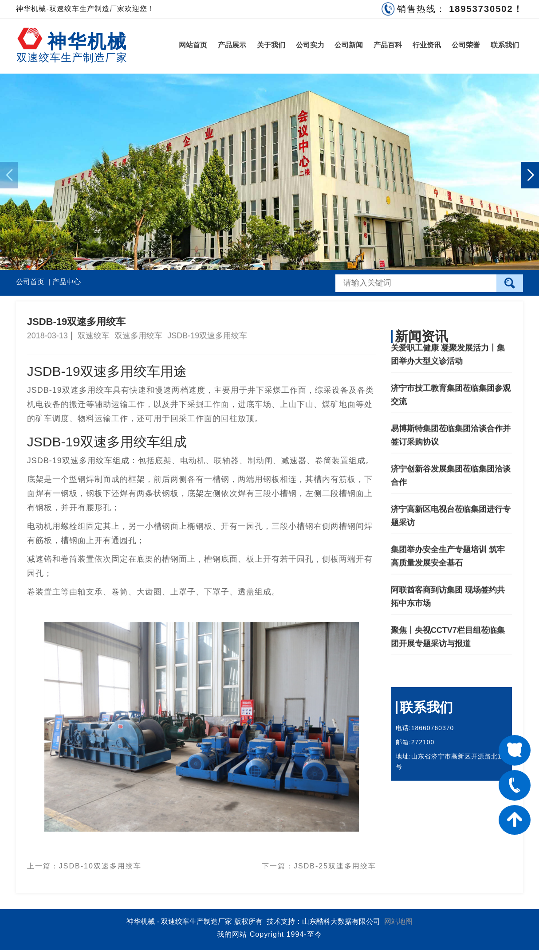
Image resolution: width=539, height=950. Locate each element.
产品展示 (232, 45)
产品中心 (66, 281)
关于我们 (271, 45)
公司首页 (30, 281)
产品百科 (388, 45)
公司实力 (310, 45)
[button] (530, 175)
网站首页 (193, 45)
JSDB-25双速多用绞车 (335, 862)
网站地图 (398, 921)
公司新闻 (348, 45)
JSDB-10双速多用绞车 (100, 862)
